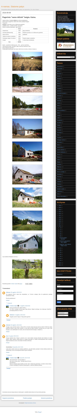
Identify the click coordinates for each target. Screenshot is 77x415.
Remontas (59, 142)
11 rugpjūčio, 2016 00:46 (24, 305)
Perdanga (59, 132)
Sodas (58, 159)
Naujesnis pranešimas (8, 398)
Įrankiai (58, 98)
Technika (59, 176)
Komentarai (61, 315)
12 (60, 227)
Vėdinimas (59, 191)
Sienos (58, 154)
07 (60, 248)
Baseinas (59, 73)
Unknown (8, 292)
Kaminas (59, 100)
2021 (60, 215)
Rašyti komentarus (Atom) (30, 402)
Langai (58, 115)
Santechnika (60, 147)
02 (60, 258)
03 (60, 256)
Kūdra (58, 113)
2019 (60, 219)
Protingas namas (61, 139)
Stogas (58, 162)
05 (60, 252)
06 (60, 250)
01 (60, 260)
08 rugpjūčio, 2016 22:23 (16, 292)
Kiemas (58, 108)
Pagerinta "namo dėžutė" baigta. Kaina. (65, 245)
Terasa (58, 179)
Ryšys (58, 144)
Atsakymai (9, 303)
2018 (60, 221)
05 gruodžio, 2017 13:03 (17, 347)
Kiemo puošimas (61, 110)
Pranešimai (61, 313)
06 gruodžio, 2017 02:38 (24, 357)
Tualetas (59, 184)
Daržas (58, 76)
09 (60, 234)
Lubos (58, 117)
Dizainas (59, 78)
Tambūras (59, 174)
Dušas (58, 83)
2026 (60, 205)
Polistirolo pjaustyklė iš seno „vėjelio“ (65, 241)
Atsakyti (7, 300)
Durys (58, 81)
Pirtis (58, 135)
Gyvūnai (59, 90)
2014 (60, 265)
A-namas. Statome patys (12, 6)
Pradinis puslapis (27, 398)
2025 (60, 207)
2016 (60, 226)
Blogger (39, 412)
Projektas (59, 137)
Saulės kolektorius (61, 152)
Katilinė (58, 103)
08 (60, 236)
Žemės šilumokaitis (61, 196)
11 (60, 229)
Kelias (58, 105)
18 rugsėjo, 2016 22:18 (13, 336)
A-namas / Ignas (13, 305)
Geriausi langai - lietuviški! (63, 238)
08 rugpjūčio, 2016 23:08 (16, 325)
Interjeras (59, 95)
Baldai (58, 71)
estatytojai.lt (59, 274)
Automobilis (59, 68)
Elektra (58, 86)
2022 (60, 213)
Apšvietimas (60, 66)
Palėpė (58, 125)
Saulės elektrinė (60, 149)
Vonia (58, 193)
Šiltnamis (59, 169)
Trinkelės (59, 181)
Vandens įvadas (60, 189)
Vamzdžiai (59, 186)
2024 (60, 209)
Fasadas (59, 88)
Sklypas (59, 157)
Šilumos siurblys (61, 171)
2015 (60, 263)
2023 (60, 211)
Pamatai (59, 127)
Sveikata (59, 164)
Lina (7, 336)
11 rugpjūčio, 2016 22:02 (20, 314)
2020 (60, 217)
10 (60, 231)
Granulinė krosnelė (61, 93)
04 (60, 254)
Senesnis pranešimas (46, 398)
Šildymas (59, 166)
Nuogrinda (59, 120)
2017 (60, 224)
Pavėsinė (59, 130)
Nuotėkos (59, 122)
